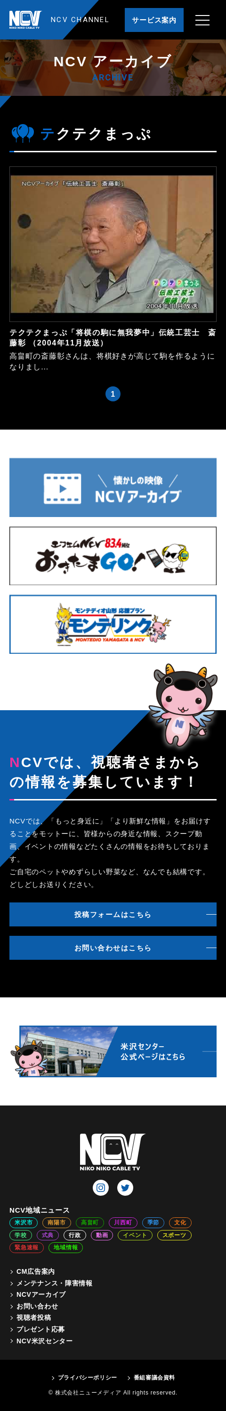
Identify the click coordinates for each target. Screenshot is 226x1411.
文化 (180, 1222)
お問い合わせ (37, 1306)
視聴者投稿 (33, 1317)
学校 (21, 1235)
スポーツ (174, 1235)
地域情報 (66, 1247)
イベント (135, 1235)
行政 (75, 1235)
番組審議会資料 (154, 1377)
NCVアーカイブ (41, 1294)
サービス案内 (154, 20)
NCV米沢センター (44, 1341)
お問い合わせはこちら (113, 948)
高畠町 (90, 1222)
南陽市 (56, 1222)
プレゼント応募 (40, 1329)
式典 (48, 1235)
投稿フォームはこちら (113, 914)
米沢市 (23, 1222)
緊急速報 (27, 1247)
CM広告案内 (35, 1271)
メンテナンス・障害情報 (54, 1283)
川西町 (123, 1222)
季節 (153, 1222)
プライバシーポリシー (87, 1377)
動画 (102, 1235)
